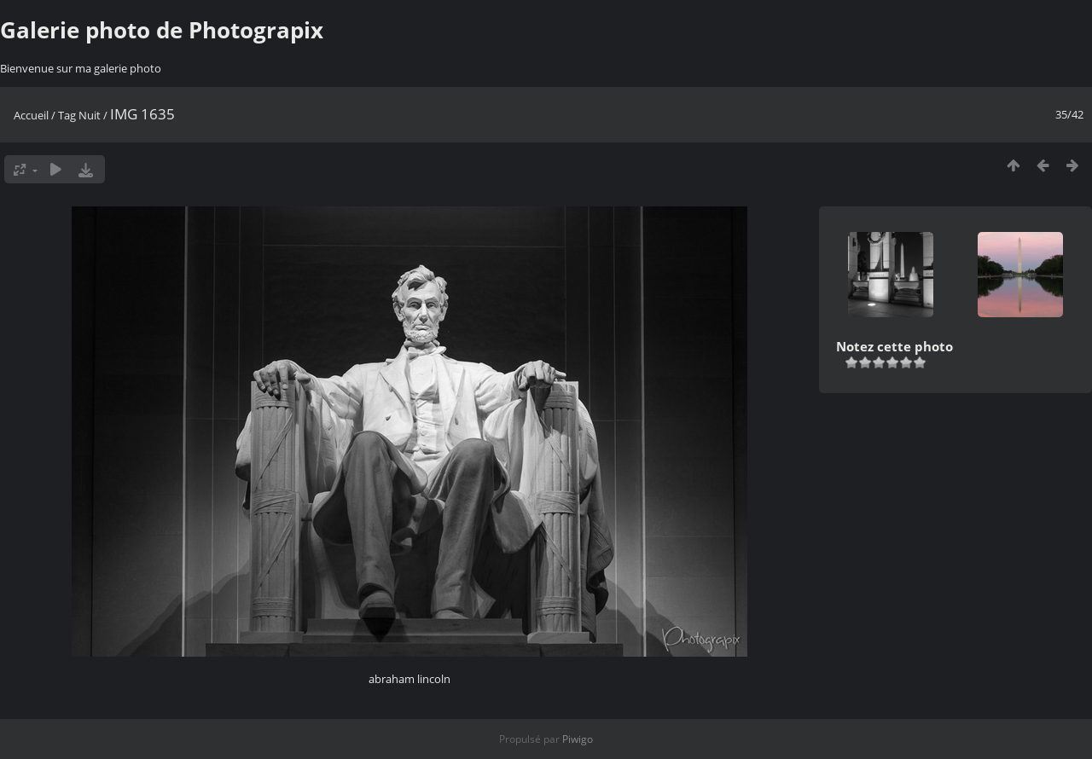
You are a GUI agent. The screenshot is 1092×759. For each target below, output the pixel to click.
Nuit (89, 115)
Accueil (31, 115)
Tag (67, 115)
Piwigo (577, 739)
